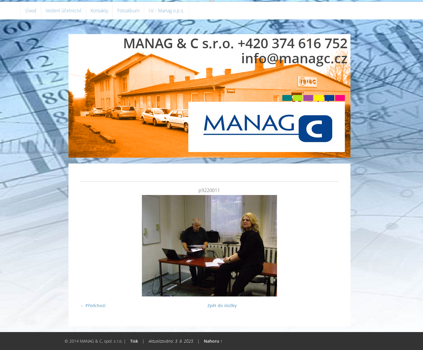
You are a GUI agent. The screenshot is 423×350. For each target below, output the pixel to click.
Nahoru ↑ (213, 341)
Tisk (134, 341)
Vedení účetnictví (63, 10)
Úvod (30, 10)
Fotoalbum (128, 10)
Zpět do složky (222, 305)
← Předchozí (92, 305)
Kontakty (99, 10)
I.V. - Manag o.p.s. (166, 10)
